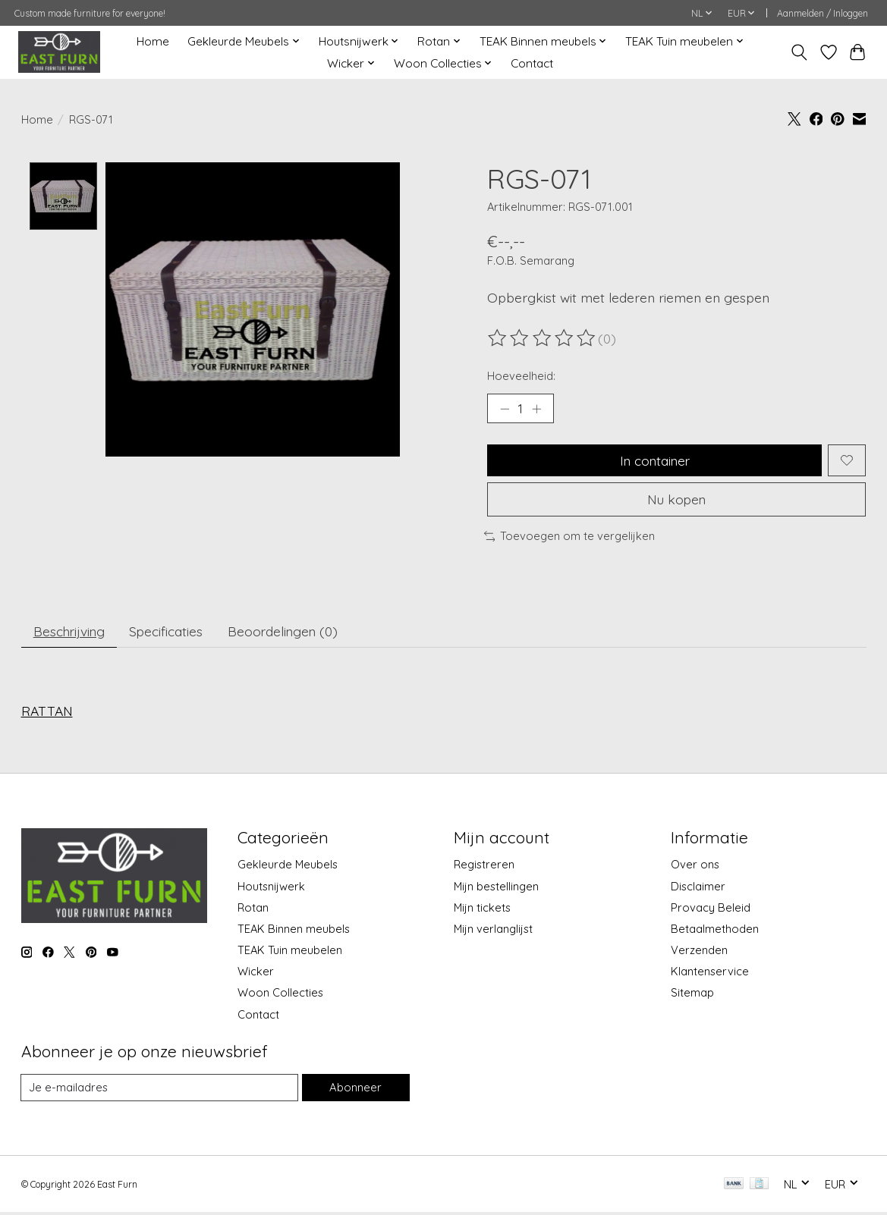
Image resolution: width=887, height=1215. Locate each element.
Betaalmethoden (715, 931)
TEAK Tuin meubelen (289, 952)
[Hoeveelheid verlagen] (503, 408)
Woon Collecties (280, 995)
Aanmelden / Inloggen (822, 13)
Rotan (253, 910)
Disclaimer (698, 888)
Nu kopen (676, 500)
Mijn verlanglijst (493, 931)
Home (153, 41)
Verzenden (699, 952)
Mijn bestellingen (496, 888)
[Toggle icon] (799, 52)
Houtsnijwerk (271, 888)
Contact (532, 63)
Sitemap (692, 995)
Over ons (695, 867)
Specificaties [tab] (169, 633)
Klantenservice (710, 973)
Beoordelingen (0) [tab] (287, 633)
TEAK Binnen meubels (293, 931)
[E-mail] (160, 1090)
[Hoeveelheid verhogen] (537, 408)
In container (654, 460)
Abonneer (356, 1089)
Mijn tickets (482, 910)
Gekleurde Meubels (287, 867)
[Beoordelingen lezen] (542, 338)
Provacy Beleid (710, 910)
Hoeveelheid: (521, 376)
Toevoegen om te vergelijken (570, 537)
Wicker (255, 973)
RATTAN (47, 713)
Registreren (484, 867)
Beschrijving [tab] (70, 633)
